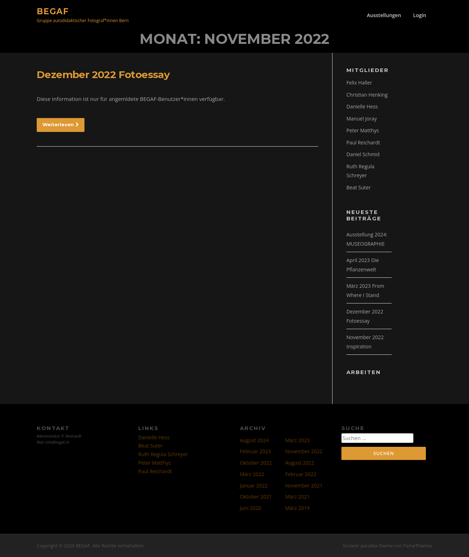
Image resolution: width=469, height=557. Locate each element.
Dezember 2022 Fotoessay (103, 74)
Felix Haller (359, 82)
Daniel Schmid (363, 154)
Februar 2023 (255, 451)
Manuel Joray (361, 118)
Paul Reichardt (363, 142)
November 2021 (304, 485)
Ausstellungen (384, 15)
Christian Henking (367, 94)
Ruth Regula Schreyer (163, 454)
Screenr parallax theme (368, 545)
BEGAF (53, 11)
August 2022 (299, 462)
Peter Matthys (362, 130)
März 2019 (297, 508)
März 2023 (297, 440)
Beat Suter (358, 187)
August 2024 (254, 440)
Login (419, 15)
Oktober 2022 (256, 462)
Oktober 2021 (256, 496)
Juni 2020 (250, 508)
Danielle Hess (362, 106)
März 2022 (252, 474)
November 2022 (304, 451)
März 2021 (297, 496)
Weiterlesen (60, 124)
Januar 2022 (254, 485)
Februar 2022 (300, 474)
